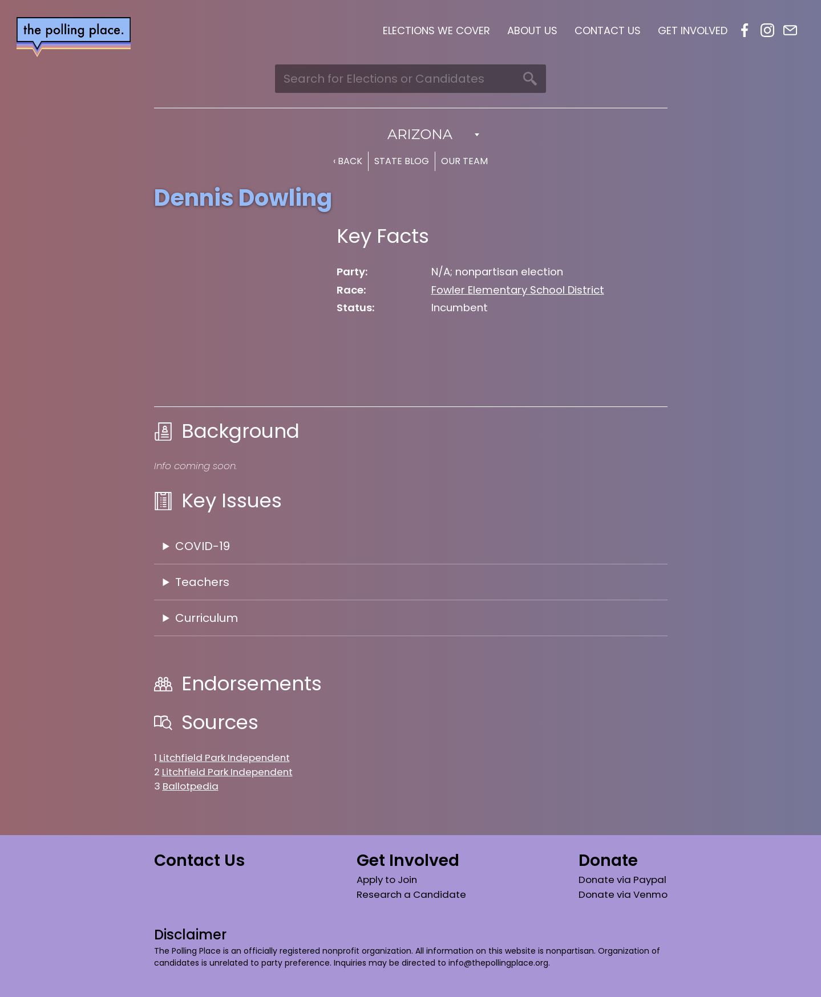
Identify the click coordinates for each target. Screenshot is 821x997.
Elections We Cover (436, 30)
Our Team (464, 161)
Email (790, 30)
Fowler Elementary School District (517, 290)
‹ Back (347, 161)
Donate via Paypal (622, 879)
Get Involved (692, 30)
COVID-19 (202, 546)
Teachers (202, 582)
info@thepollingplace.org (498, 962)
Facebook (744, 30)
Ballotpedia (191, 786)
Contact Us (608, 30)
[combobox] (410, 135)
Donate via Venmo (623, 894)
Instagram (767, 30)
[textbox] (410, 135)
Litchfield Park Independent (224, 757)
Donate (608, 860)
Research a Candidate (411, 894)
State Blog (401, 161)
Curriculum (206, 618)
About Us (532, 30)
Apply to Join (387, 879)
